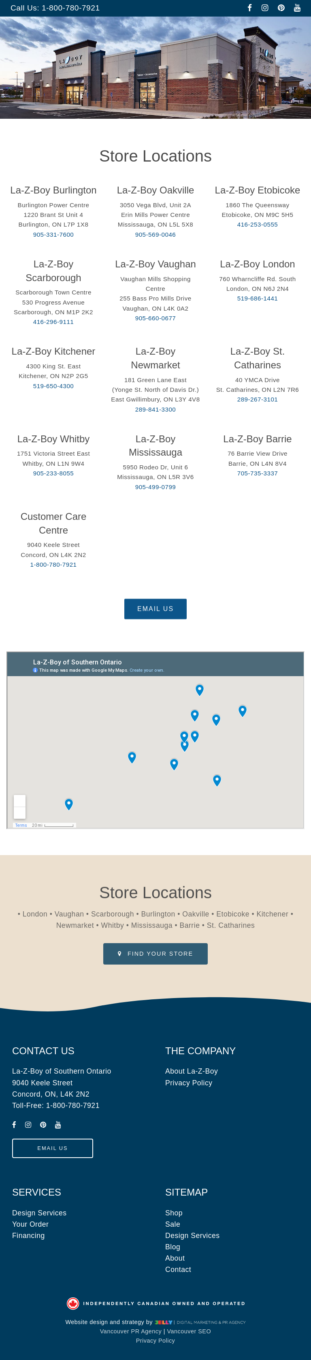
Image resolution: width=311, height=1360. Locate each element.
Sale (172, 1224)
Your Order (30, 1224)
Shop (174, 1213)
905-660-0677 (155, 318)
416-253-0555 (257, 224)
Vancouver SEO (189, 1331)
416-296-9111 (53, 321)
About (175, 1258)
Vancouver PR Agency (131, 1331)
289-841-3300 (155, 409)
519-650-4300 (53, 386)
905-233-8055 (53, 473)
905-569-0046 (155, 234)
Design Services (39, 1213)
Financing (28, 1236)
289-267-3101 (257, 399)
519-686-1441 (257, 298)
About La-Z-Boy (191, 1071)
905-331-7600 (53, 234)
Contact (178, 1269)
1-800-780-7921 (71, 8)
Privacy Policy (189, 1083)
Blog (172, 1247)
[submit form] (155, 616)
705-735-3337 (257, 473)
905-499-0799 (155, 486)
